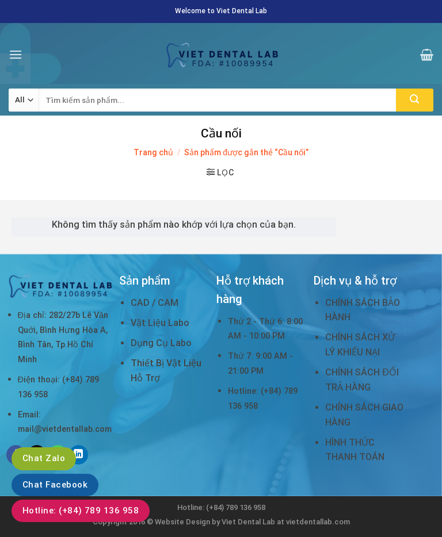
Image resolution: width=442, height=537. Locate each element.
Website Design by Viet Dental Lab (216, 521)
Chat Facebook (54, 485)
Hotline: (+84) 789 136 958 (80, 510)
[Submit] (414, 100)
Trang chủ (153, 152)
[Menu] (15, 54)
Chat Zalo (43, 458)
